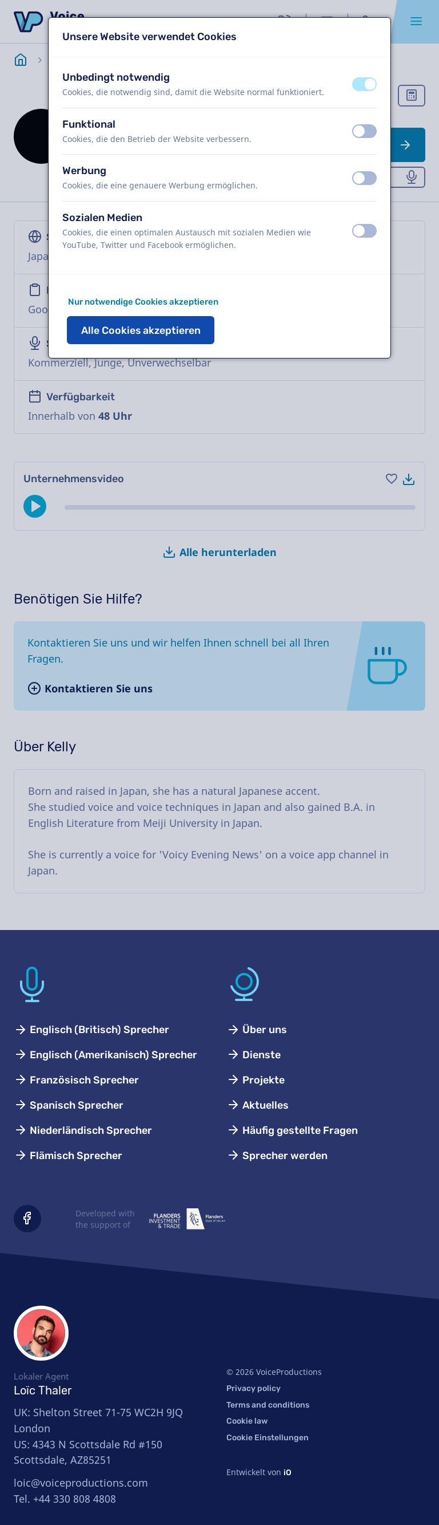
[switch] (364, 84)
